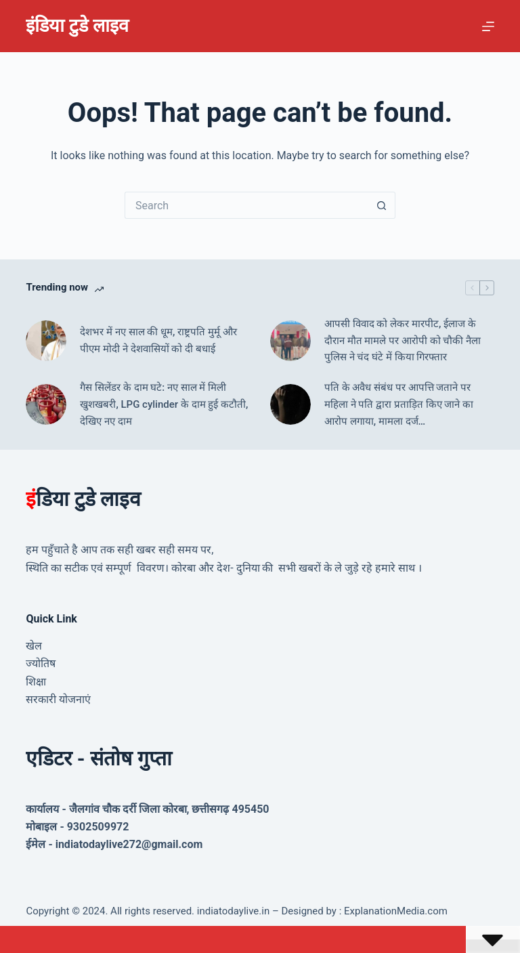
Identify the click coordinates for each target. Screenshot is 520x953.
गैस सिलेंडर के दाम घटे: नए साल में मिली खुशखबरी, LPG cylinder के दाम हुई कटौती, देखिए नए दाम (164, 404)
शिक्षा (36, 681)
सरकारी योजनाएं (58, 699)
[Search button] (381, 205)
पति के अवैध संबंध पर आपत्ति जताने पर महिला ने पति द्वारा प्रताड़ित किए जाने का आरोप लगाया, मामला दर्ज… (398, 404)
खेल (34, 645)
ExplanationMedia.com (394, 911)
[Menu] (488, 26)
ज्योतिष (41, 663)
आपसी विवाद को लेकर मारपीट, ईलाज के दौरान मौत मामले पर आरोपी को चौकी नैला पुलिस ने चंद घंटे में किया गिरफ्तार (402, 341)
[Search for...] (246, 205)
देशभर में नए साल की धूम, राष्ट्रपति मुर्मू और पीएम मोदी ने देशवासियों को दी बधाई (158, 340)
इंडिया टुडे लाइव (77, 26)
